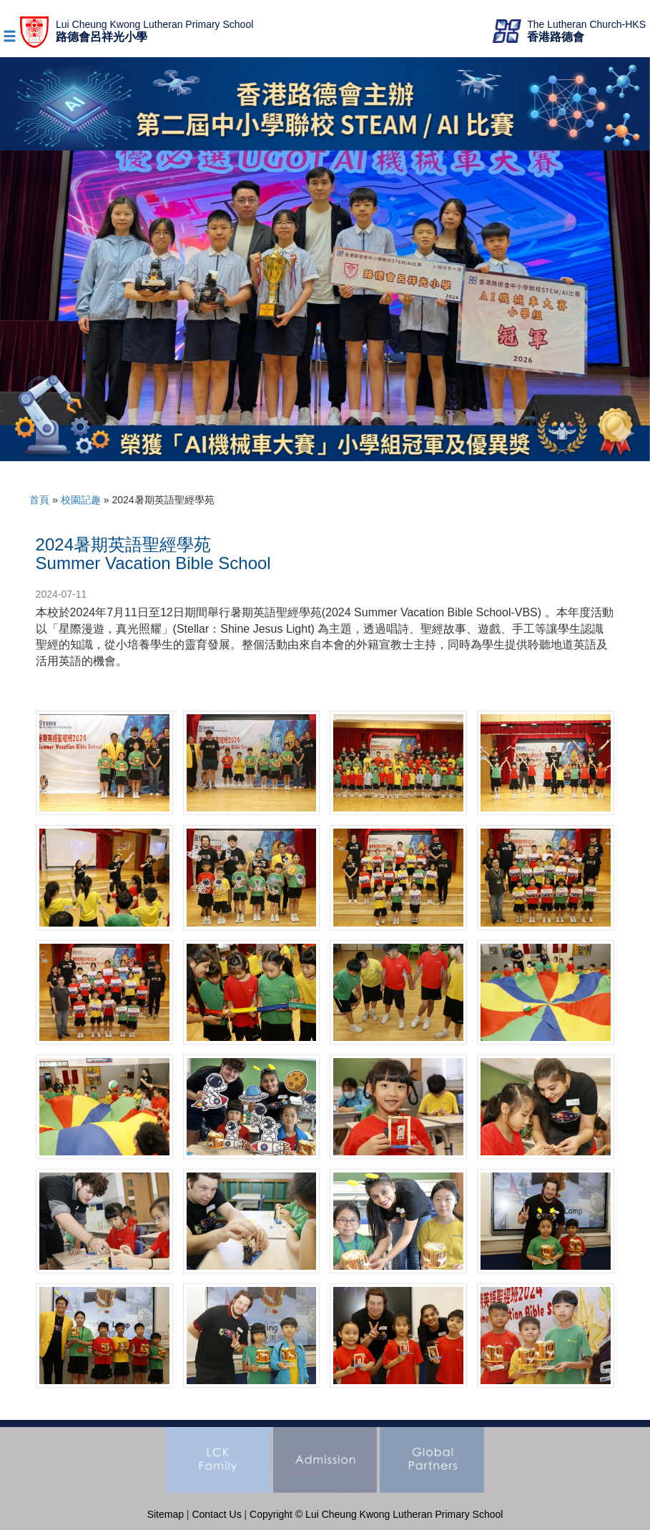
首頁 (39, 499)
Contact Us (216, 1514)
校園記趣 (81, 499)
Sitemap (165, 1514)
